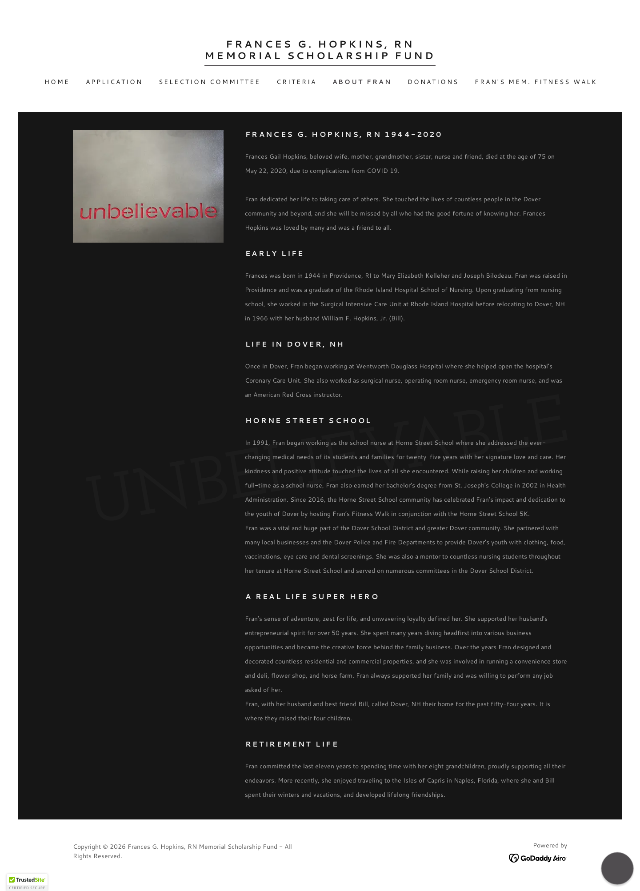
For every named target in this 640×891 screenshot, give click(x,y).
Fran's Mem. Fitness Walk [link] (536, 81)
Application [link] (114, 81)
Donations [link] (433, 81)
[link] (320, 56)
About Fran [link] (362, 81)
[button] (617, 868)
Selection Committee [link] (209, 81)
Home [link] (57, 81)
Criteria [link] (296, 81)
